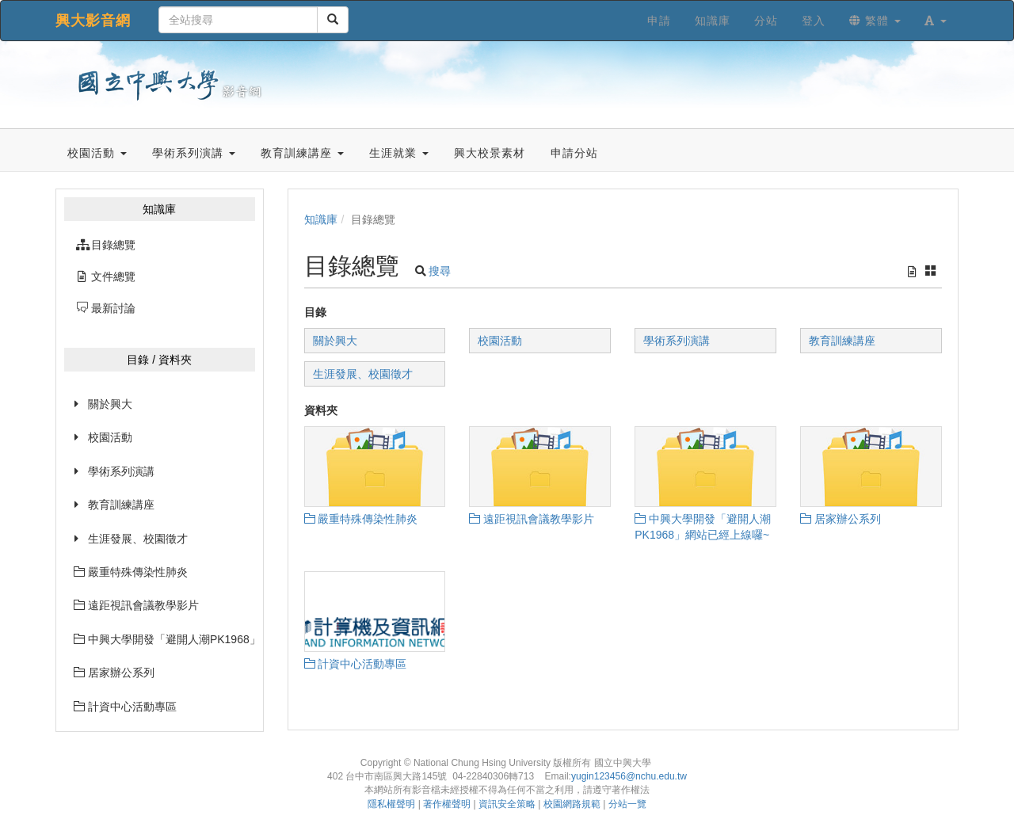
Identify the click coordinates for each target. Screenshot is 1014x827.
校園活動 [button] (97, 153)
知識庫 (320, 219)
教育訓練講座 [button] (302, 153)
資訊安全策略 (507, 804)
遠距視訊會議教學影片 (136, 605)
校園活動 (110, 437)
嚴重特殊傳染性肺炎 (131, 572)
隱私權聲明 (391, 804)
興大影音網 (93, 21)
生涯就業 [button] (399, 153)
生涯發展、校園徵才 (138, 538)
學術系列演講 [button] (193, 153)
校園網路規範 (571, 804)
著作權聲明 (447, 804)
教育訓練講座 (121, 504)
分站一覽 (627, 804)
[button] (936, 20)
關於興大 (110, 404)
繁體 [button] (875, 20)
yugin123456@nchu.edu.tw (629, 776)
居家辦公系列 (114, 672)
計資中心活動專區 (125, 706)
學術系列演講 (121, 471)
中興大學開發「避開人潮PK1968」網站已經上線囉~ (164, 639)
